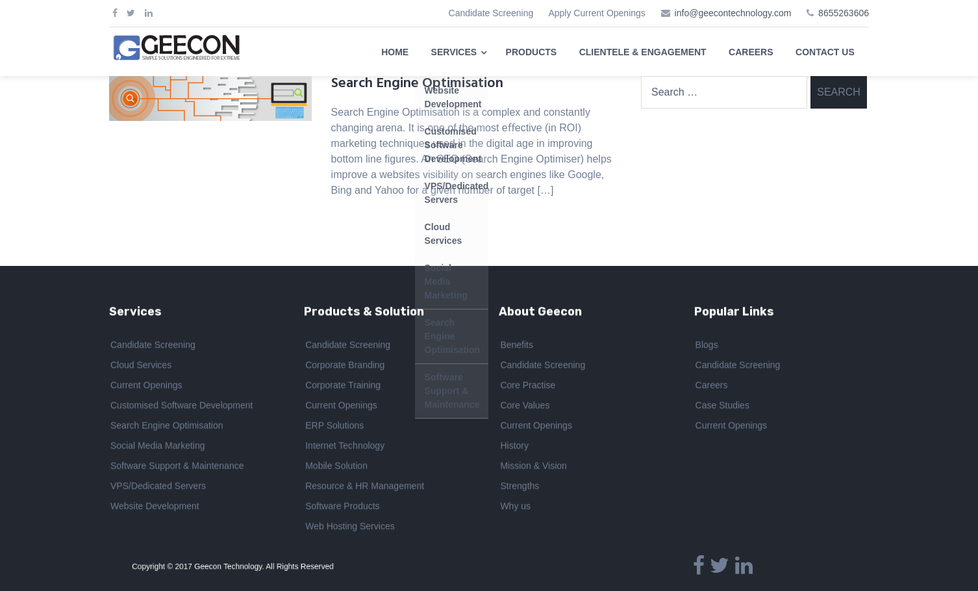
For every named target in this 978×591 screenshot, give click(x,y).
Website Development (154, 508)
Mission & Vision (533, 468)
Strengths (519, 488)
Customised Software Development (181, 407)
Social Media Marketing (157, 448)
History (514, 448)
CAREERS (751, 52)
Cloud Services (140, 367)
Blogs (707, 347)
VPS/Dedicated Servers (158, 488)
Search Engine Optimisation (417, 83)
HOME (394, 52)
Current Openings (146, 387)
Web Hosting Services (349, 528)
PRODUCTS (531, 52)
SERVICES (454, 52)
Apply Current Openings (596, 13)
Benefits (516, 347)
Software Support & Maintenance (177, 468)
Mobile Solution (336, 468)
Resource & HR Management (364, 488)
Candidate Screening (491, 13)
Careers (712, 387)
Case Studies (722, 407)
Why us (515, 508)
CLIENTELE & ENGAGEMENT (643, 52)
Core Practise (527, 387)
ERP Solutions (334, 428)
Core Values (524, 407)
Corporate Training (343, 387)
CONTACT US (825, 52)
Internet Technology (344, 448)
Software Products (342, 508)
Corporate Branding (344, 367)
